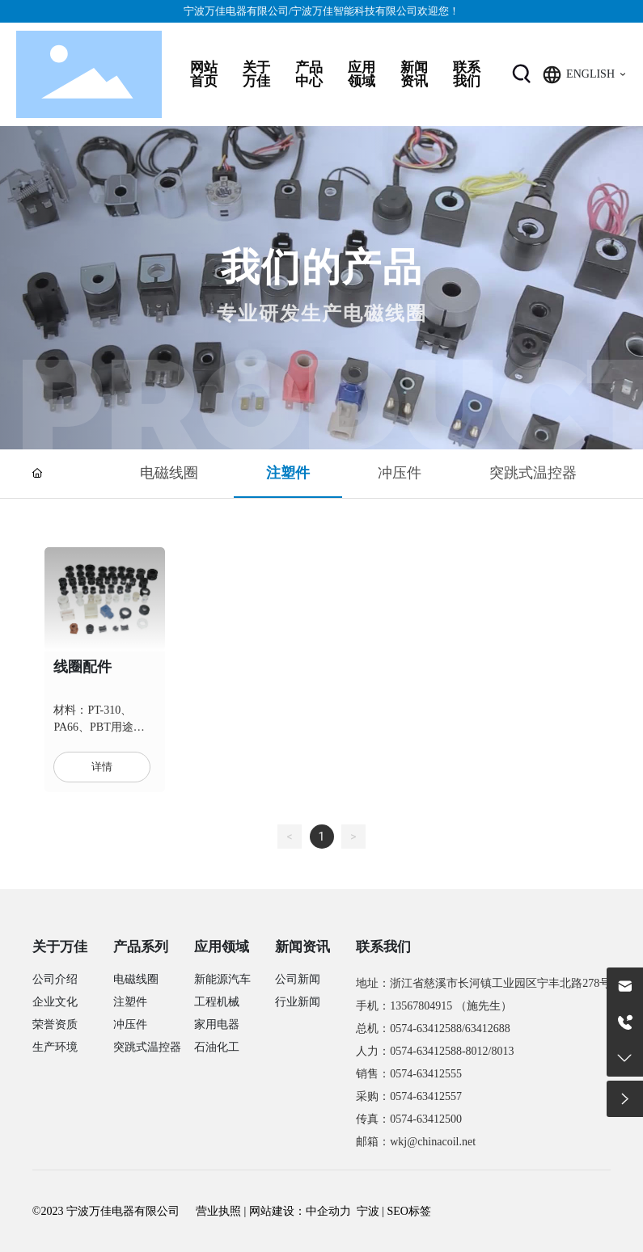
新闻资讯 (302, 947)
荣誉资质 (55, 1024)
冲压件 (399, 472)
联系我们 (383, 947)
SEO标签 (409, 1211)
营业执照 (218, 1211)
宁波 (368, 1211)
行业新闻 (297, 1002)
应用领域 (221, 947)
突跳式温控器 (533, 472)
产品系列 (140, 947)
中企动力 (328, 1211)
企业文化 (55, 1002)
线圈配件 (82, 667)
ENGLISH (590, 74)
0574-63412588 (426, 1028)
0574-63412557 (426, 1096)
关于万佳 (59, 947)
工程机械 (216, 1002)
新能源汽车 (222, 979)
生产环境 (55, 1047)
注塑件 (288, 472)
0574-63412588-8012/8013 (452, 1051)
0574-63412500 (426, 1119)
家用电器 (216, 1024)
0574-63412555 (426, 1074)
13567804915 (421, 1006)
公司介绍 (55, 979)
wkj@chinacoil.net (433, 1142)
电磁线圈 (169, 472)
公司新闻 (297, 979)
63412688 (487, 1028)
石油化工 (216, 1047)
